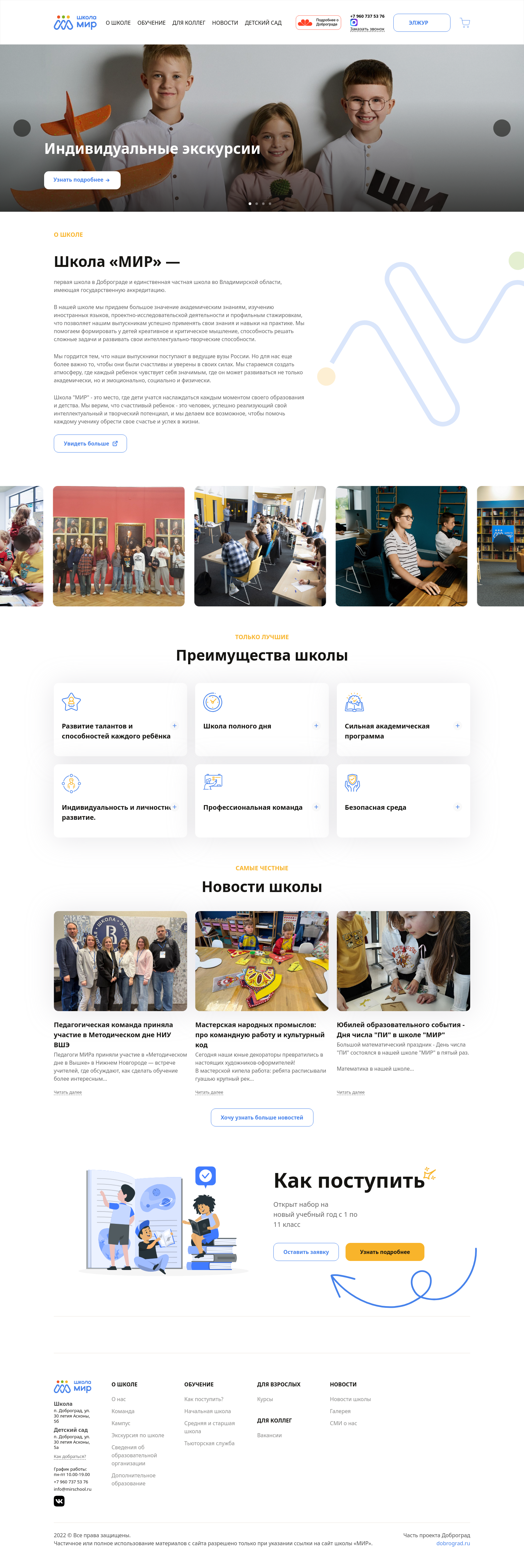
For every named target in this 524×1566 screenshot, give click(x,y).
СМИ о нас (343, 1423)
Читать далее (68, 1092)
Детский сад (263, 22)
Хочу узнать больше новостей (262, 1117)
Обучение (151, 22)
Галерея (340, 1411)
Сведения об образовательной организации (134, 1455)
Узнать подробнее (78, 179)
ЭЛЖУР (418, 22)
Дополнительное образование (134, 1479)
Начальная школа (207, 1411)
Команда (123, 1411)
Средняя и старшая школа (209, 1427)
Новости (225, 22)
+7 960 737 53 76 (71, 1481)
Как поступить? (204, 1399)
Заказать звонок (367, 28)
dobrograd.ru (453, 1543)
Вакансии (269, 1435)
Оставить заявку (306, 1252)
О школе (118, 22)
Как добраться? (70, 1456)
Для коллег (189, 22)
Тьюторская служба (209, 1443)
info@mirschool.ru (73, 1489)
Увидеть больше (86, 443)
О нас (119, 1399)
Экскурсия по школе (138, 1435)
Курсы (265, 1399)
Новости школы (350, 1399)
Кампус (121, 1423)
